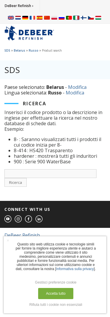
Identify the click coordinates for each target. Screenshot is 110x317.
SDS (7, 50)
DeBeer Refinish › (19, 5)
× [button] (8, 240)
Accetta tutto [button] (56, 293)
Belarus (19, 50)
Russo (33, 50)
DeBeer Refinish (22, 235)
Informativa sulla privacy (75, 269)
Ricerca (15, 182)
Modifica (77, 87)
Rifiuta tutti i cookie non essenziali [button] (55, 305)
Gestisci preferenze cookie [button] (55, 282)
